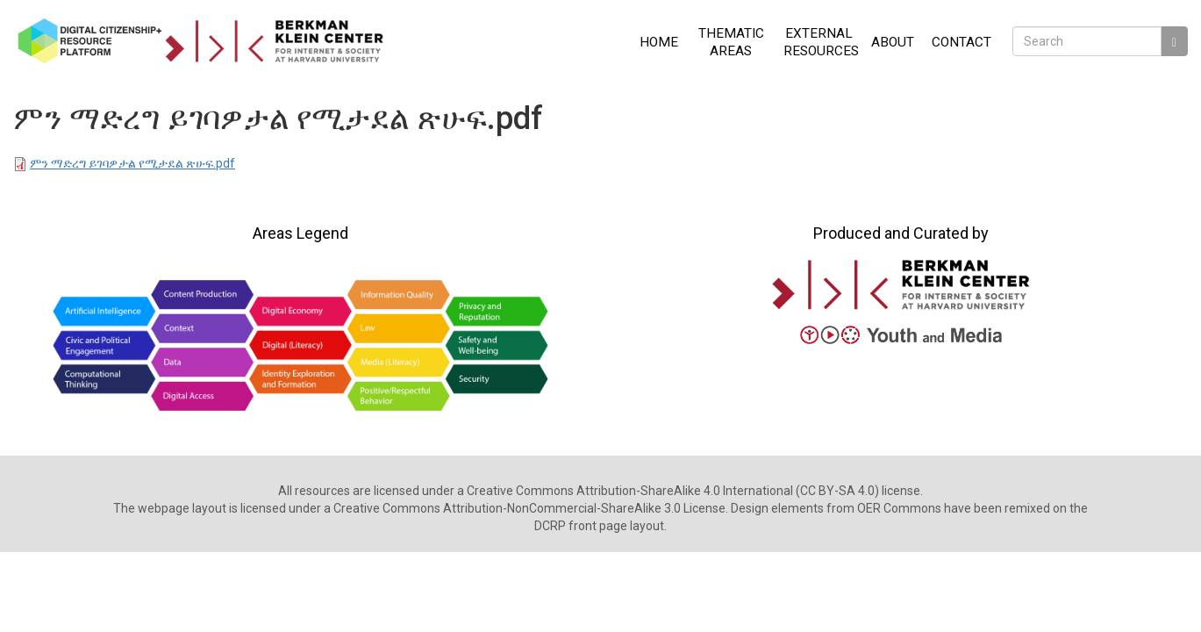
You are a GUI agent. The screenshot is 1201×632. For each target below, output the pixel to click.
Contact (961, 42)
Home (659, 42)
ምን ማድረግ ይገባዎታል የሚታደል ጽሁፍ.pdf (132, 163)
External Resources (821, 42)
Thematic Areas (731, 42)
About (892, 42)
